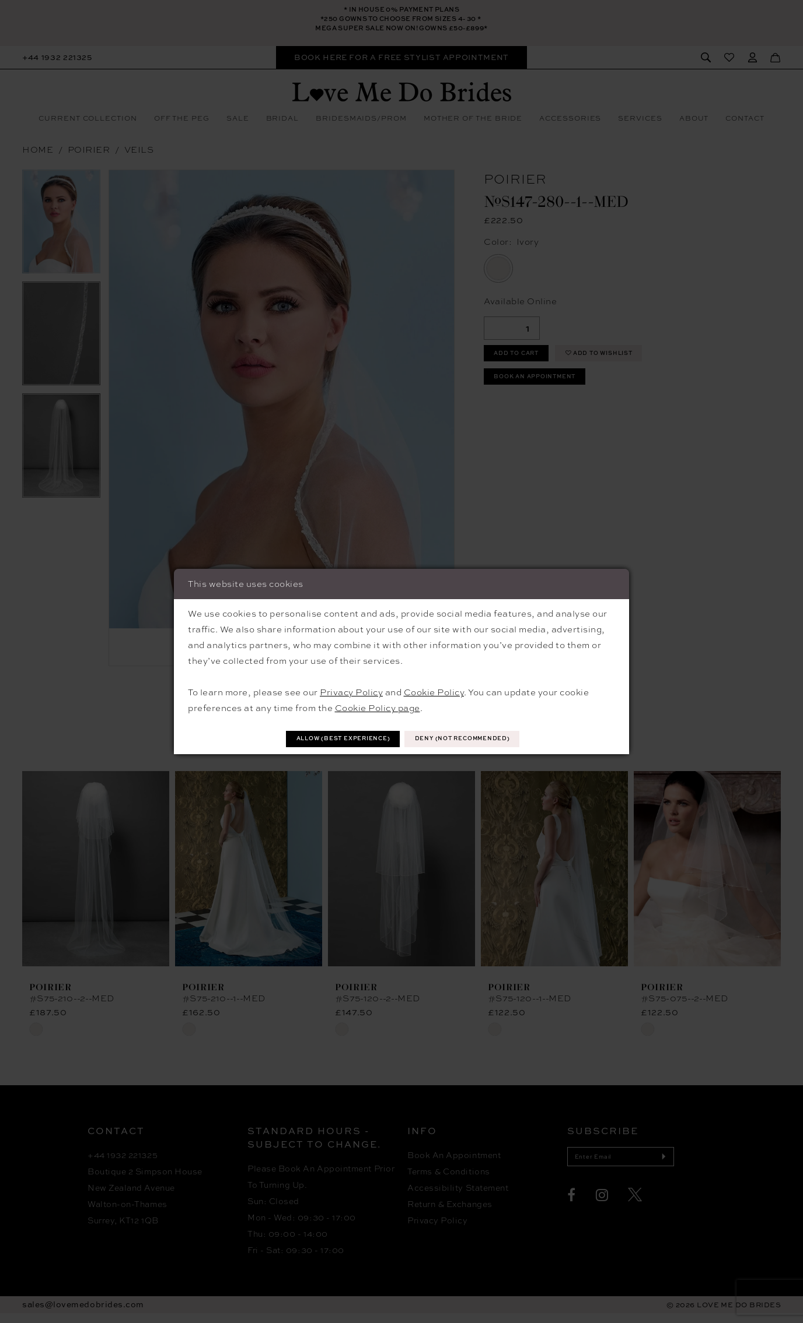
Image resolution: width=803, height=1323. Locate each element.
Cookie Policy (434, 690)
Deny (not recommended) (479, 739)
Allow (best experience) (326, 739)
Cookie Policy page (377, 706)
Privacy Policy (351, 690)
